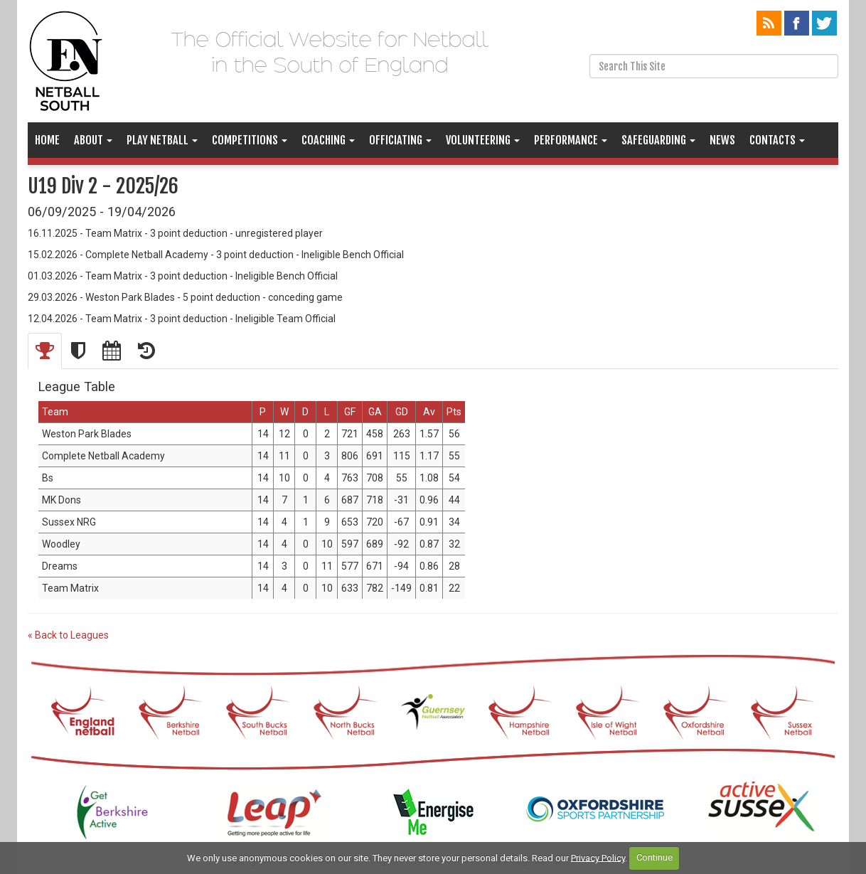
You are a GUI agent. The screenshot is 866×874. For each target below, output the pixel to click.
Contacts (777, 140)
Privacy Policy (598, 857)
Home (47, 140)
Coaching (328, 140)
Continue (654, 857)
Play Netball (162, 140)
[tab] (45, 351)
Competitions (249, 140)
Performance (570, 140)
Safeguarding (658, 140)
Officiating (400, 140)
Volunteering (483, 140)
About (93, 140)
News (722, 140)
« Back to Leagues (68, 635)
